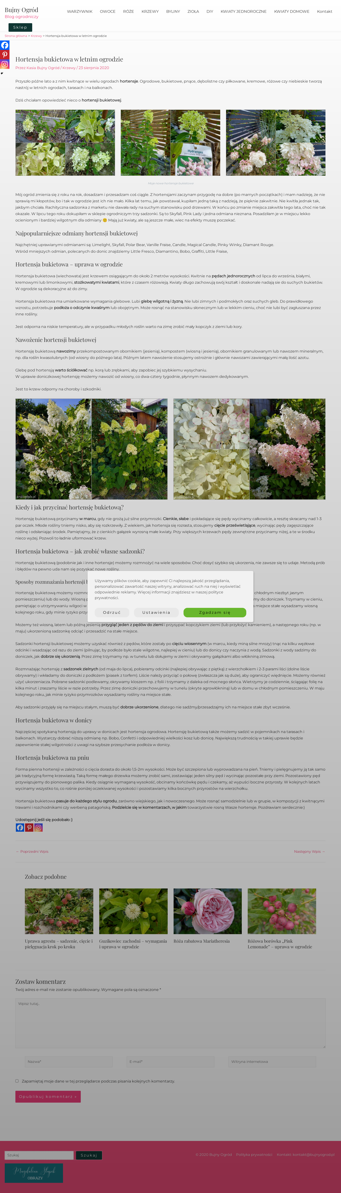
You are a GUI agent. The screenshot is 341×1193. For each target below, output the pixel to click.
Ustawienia (156, 612)
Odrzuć (112, 612)
